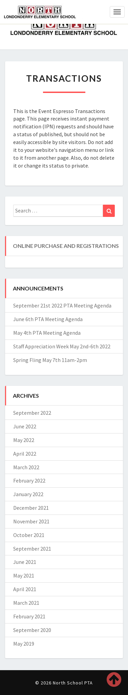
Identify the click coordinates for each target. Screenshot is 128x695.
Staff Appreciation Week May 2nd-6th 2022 (61, 346)
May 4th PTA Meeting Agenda (47, 332)
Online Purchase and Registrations (66, 245)
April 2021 (24, 589)
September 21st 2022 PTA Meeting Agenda (62, 305)
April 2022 (24, 453)
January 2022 (28, 494)
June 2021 (24, 561)
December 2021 (31, 507)
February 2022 (29, 480)
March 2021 (26, 602)
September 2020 (32, 630)
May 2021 (23, 575)
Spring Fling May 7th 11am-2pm (50, 360)
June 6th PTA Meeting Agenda (48, 319)
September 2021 (32, 548)
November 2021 (31, 521)
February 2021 (29, 616)
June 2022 (24, 426)
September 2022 (32, 412)
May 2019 (23, 643)
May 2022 (23, 440)
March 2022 (26, 467)
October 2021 (28, 535)
